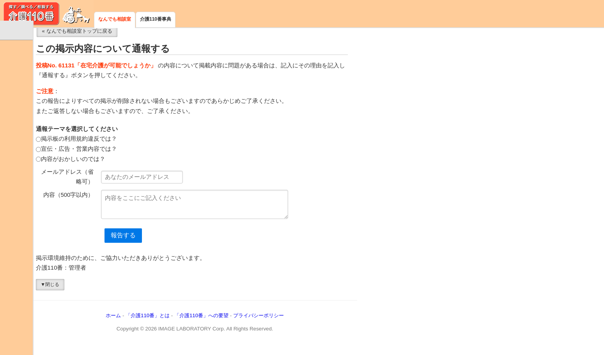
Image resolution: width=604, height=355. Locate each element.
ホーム (170, 322)
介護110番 (47, 13)
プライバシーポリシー (315, 322)
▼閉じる (106, 290)
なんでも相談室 (114, 19)
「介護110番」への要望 (258, 322)
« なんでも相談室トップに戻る (134, 37)
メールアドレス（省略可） (124, 183)
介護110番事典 (155, 19)
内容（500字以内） (125, 201)
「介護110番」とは (204, 322)
